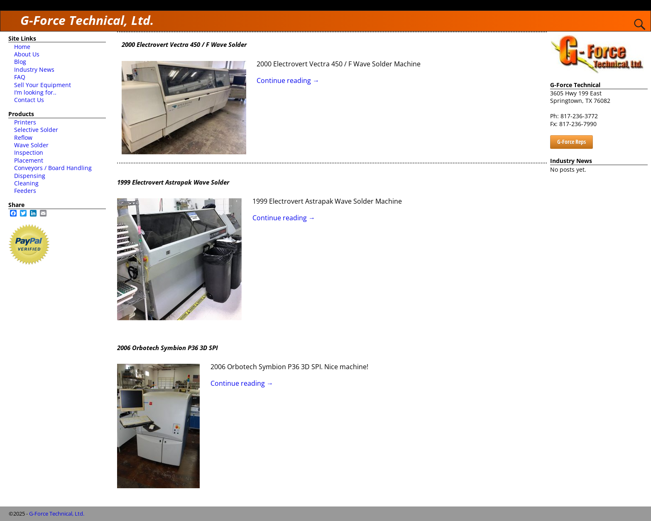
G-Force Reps (571, 142)
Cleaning (26, 183)
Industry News (34, 69)
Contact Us (29, 100)
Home (22, 47)
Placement (28, 160)
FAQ (19, 77)
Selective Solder (36, 130)
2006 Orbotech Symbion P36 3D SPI (167, 347)
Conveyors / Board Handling (53, 168)
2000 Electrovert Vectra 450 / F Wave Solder (184, 44)
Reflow (23, 137)
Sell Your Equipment (42, 85)
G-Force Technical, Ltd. (87, 20)
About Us (26, 54)
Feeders (25, 191)
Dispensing (29, 176)
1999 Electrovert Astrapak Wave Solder (173, 182)
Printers (25, 122)
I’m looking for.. (35, 92)
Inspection (28, 152)
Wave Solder (31, 145)
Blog (20, 62)
